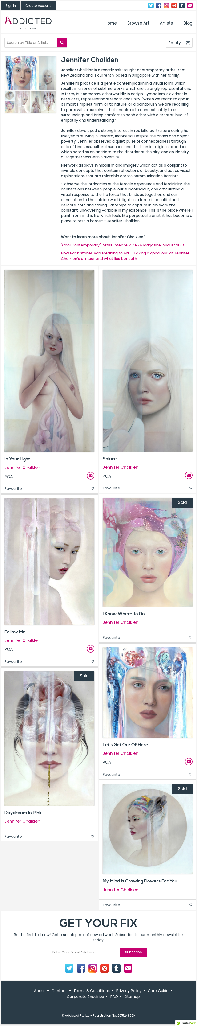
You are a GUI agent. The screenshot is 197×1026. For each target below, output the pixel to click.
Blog (188, 23)
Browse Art (138, 23)
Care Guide (158, 990)
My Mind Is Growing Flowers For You (140, 881)
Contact (190, 5)
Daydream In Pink (23, 813)
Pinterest (174, 5)
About (39, 990)
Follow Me (14, 632)
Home (111, 23)
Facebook (158, 5)
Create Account (38, 6)
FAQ (114, 996)
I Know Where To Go (124, 614)
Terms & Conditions (91, 990)
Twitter (151, 5)
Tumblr (182, 5)
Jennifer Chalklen (22, 467)
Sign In (11, 6)
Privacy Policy (128, 990)
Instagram (166, 5)
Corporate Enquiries (85, 996)
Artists (166, 23)
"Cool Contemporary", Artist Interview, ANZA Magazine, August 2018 (122, 245)
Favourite (49, 488)
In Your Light (17, 459)
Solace (110, 459)
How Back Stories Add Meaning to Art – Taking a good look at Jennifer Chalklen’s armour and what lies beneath (125, 255)
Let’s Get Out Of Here (125, 745)
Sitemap (132, 996)
